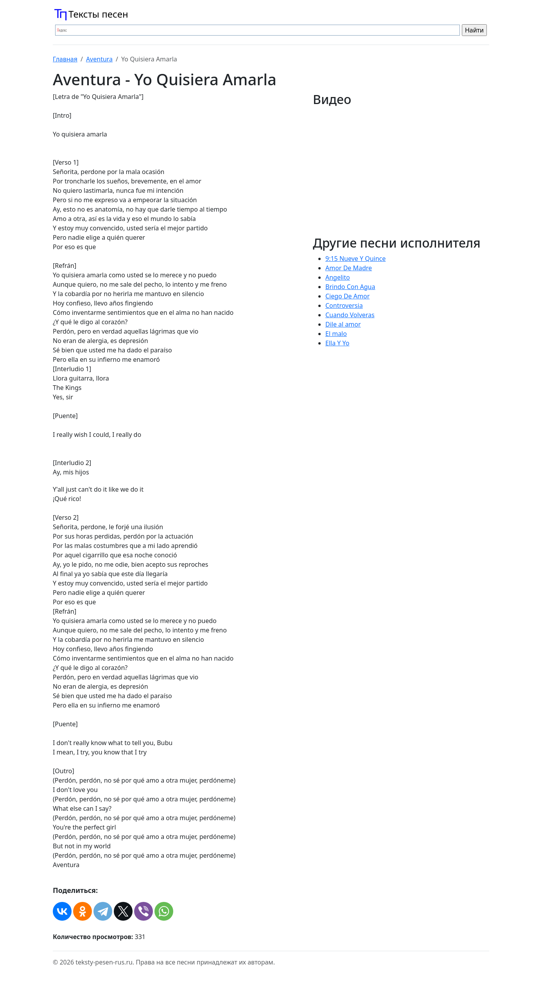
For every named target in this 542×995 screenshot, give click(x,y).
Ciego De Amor (347, 296)
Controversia (344, 305)
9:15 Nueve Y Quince (355, 258)
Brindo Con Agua (350, 286)
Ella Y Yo (337, 343)
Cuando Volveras (350, 315)
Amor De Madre (348, 268)
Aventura (99, 59)
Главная (65, 59)
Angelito (337, 277)
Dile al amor (343, 324)
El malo (336, 333)
